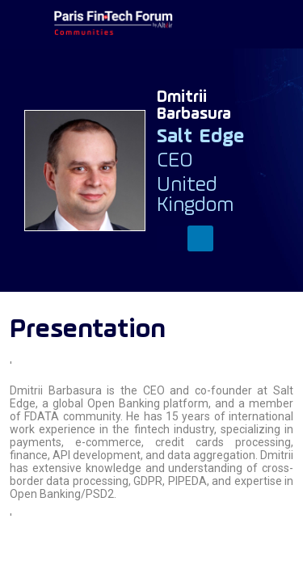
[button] (24, 24)
